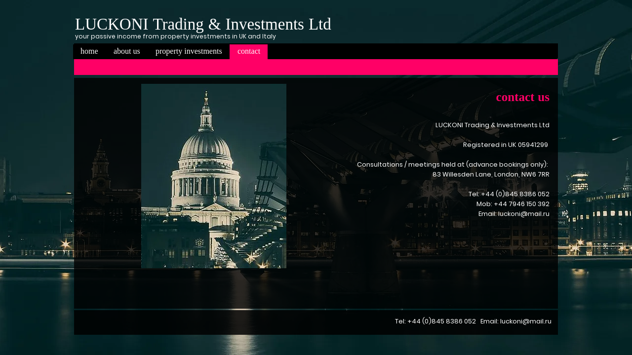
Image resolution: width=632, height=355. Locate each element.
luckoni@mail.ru (524, 213)
